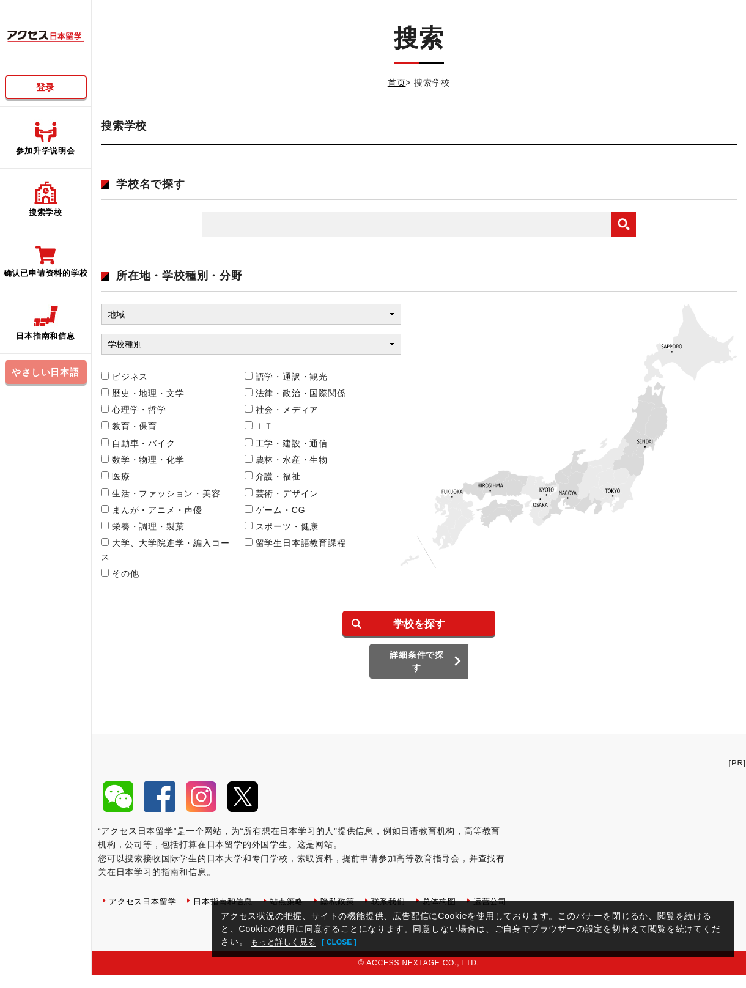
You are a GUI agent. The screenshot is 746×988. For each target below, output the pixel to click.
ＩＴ (259, 426)
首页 (397, 82)
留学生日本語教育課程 (295, 543)
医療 (115, 476)
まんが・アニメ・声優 (151, 510)
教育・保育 (129, 426)
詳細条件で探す (419, 674)
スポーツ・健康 (282, 526)
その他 (120, 573)
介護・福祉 (273, 476)
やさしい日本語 (45, 372)
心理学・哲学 (133, 410)
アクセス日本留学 (145, 910)
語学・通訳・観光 (286, 377)
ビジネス (124, 377)
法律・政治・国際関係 (295, 393)
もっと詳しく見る (287, 941)
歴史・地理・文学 (142, 393)
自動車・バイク (138, 443)
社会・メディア (282, 410)
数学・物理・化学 (142, 460)
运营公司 (127, 928)
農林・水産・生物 (286, 460)
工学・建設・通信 (286, 443)
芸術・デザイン (282, 493)
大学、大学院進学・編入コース (165, 549)
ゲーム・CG (275, 510)
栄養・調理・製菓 (142, 526)
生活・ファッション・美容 (161, 493)
